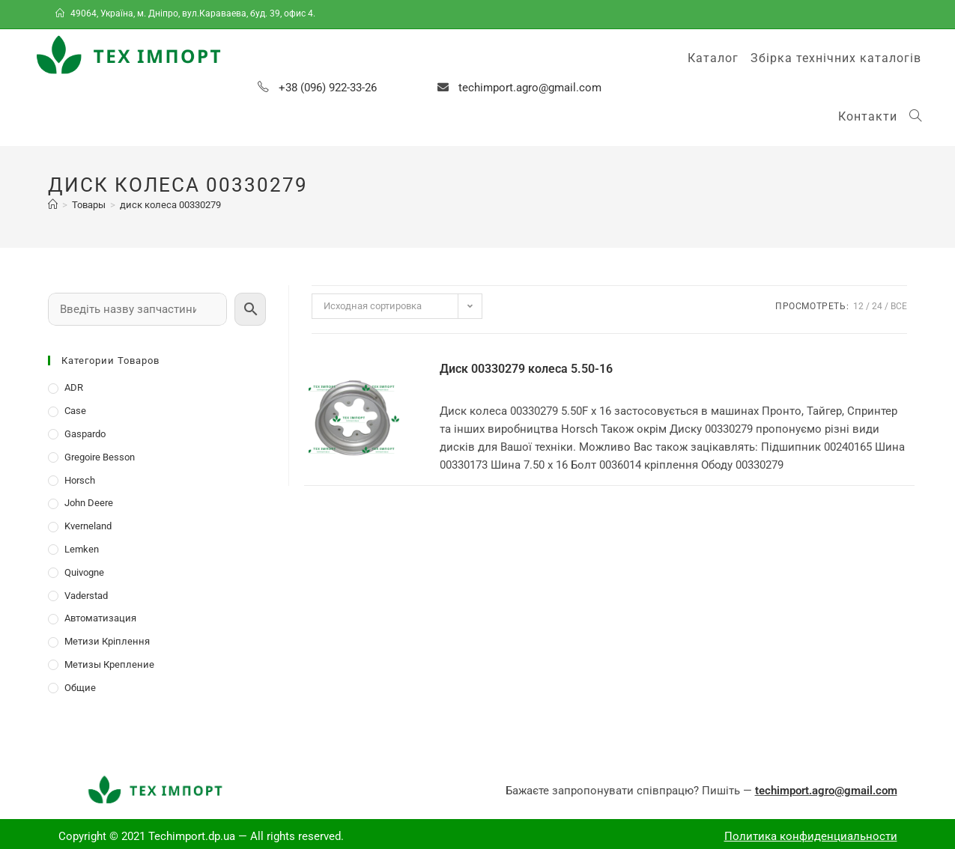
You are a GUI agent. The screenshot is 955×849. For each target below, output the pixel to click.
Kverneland (88, 526)
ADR (73, 387)
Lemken (81, 549)
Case (75, 410)
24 (877, 306)
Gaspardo (85, 433)
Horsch (79, 480)
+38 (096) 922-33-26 (328, 87)
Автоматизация (100, 618)
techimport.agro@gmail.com (529, 87)
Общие (80, 687)
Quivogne (84, 572)
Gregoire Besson (99, 457)
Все (899, 306)
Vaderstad (86, 595)
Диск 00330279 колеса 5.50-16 (526, 369)
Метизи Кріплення (107, 641)
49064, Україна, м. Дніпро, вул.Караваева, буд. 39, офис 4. (186, 13)
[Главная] (53, 204)
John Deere (88, 502)
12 (858, 306)
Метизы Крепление (109, 664)
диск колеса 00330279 (170, 204)
